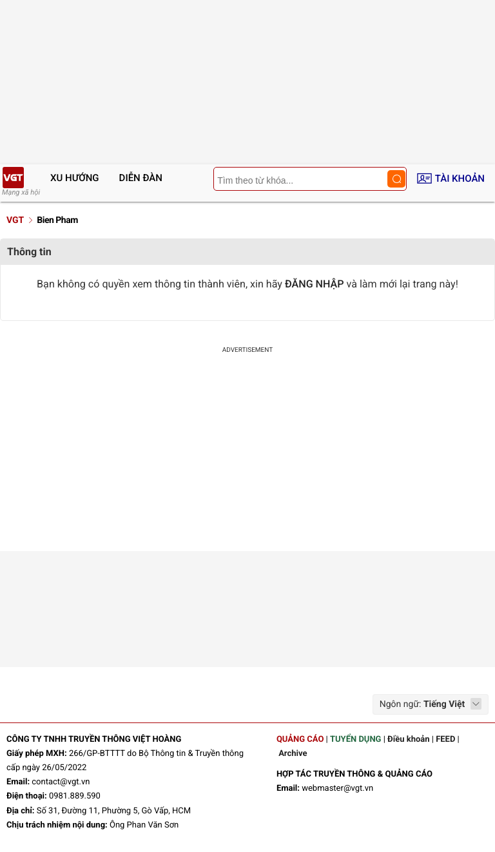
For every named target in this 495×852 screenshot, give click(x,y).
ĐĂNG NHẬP (314, 284)
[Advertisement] (247, 454)
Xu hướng (74, 178)
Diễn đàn (140, 178)
